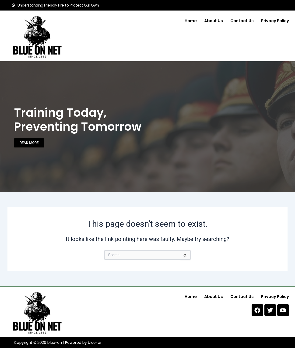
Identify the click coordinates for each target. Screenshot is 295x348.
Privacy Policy (275, 20)
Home (191, 20)
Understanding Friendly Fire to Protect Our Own (58, 5)
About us (213, 20)
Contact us (242, 20)
